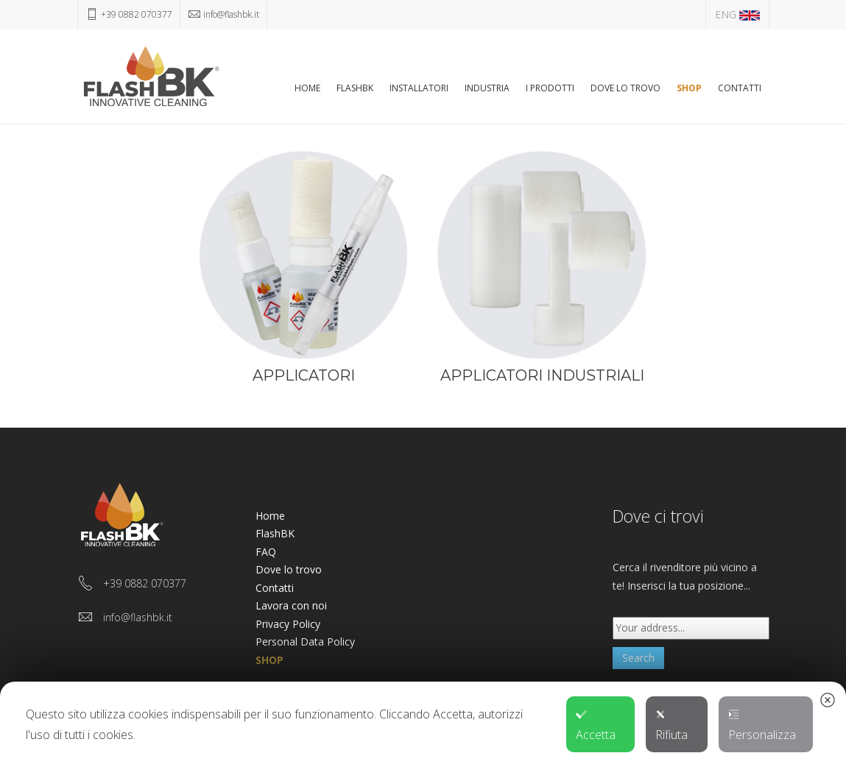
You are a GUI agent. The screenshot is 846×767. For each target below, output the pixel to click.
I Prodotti (550, 88)
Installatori (418, 88)
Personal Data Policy (305, 641)
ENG (737, 14)
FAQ (265, 552)
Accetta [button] (596, 726)
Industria (487, 88)
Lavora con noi (291, 605)
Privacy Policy (287, 624)
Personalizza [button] (762, 726)
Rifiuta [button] (671, 726)
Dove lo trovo (625, 88)
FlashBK (354, 88)
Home (307, 88)
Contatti (739, 88)
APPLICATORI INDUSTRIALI (542, 375)
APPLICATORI (304, 375)
